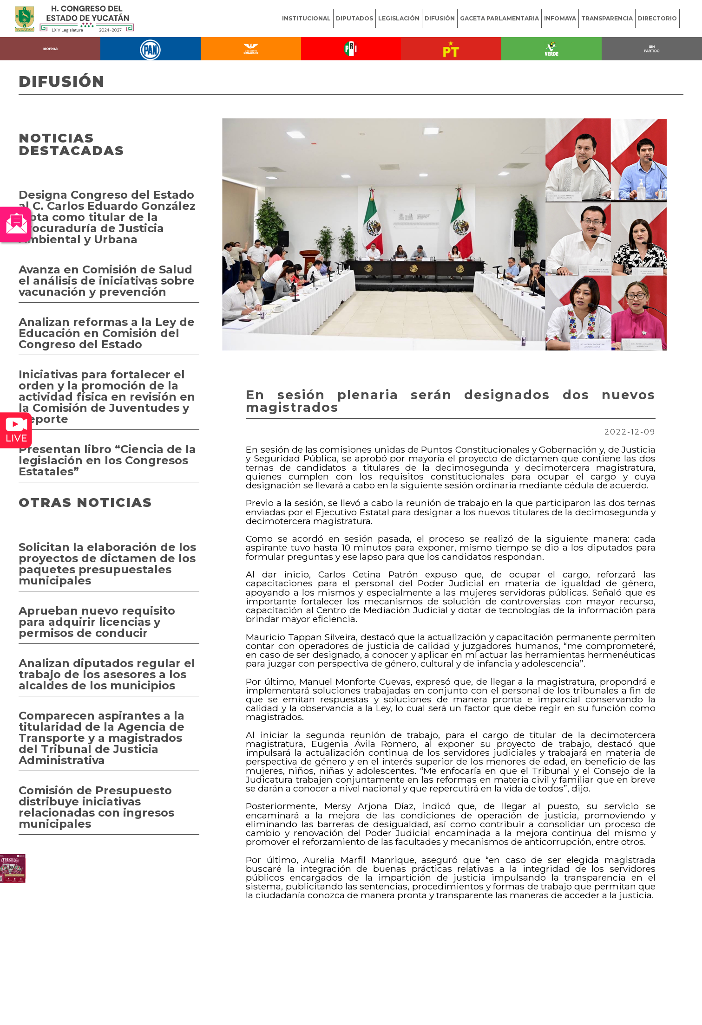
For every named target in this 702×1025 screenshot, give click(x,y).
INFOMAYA (560, 18)
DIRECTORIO (657, 18)
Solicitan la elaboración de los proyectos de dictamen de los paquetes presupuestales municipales (107, 563)
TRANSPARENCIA (607, 18)
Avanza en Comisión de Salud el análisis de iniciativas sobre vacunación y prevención (107, 280)
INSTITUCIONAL (306, 18)
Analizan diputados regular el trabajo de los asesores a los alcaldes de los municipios (107, 674)
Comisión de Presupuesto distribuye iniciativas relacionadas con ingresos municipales (96, 807)
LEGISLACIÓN (399, 18)
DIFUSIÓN (440, 18)
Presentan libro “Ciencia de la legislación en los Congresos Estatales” (107, 460)
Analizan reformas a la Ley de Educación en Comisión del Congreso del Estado (107, 333)
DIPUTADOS (354, 18)
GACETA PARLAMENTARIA (499, 18)
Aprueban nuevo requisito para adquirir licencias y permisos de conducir (97, 622)
